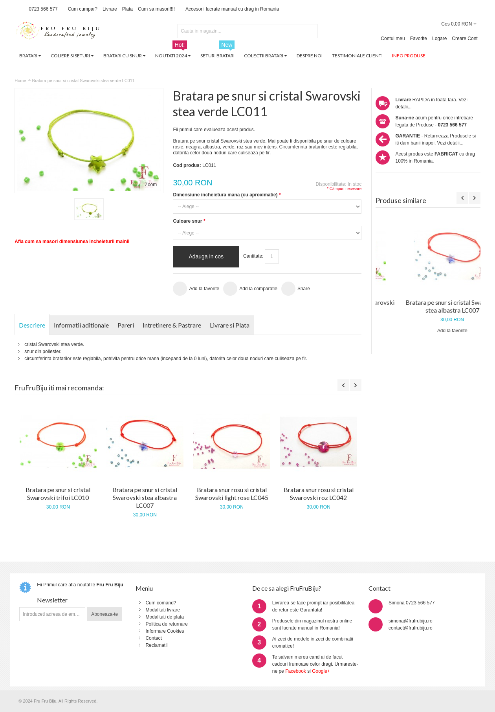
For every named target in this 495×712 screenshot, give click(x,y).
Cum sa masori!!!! (156, 9)
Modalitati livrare (162, 610)
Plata (127, 9)
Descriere (32, 325)
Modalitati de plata (164, 617)
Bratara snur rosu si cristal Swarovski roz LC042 (319, 493)
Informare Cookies (164, 631)
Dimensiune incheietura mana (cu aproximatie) (226, 194)
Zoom (151, 184)
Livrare (110, 9)
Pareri (125, 325)
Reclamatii (156, 645)
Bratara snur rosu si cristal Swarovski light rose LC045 (231, 493)
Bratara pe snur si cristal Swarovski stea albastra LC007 (144, 497)
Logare (439, 38)
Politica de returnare (166, 624)
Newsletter (52, 600)
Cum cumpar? (82, 9)
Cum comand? (160, 603)
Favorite (418, 38)
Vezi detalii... (450, 143)
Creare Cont (464, 38)
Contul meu (393, 38)
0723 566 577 (43, 9)
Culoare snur (189, 221)
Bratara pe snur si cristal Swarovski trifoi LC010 (428, 306)
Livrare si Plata (229, 325)
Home (20, 80)
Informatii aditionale (81, 325)
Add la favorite (428, 330)
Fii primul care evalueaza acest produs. (214, 129)
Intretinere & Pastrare (172, 325)
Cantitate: (253, 256)
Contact (153, 638)
